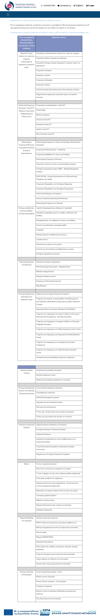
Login (91, 6)
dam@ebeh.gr (64, 6)
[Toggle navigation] (8, 14)
